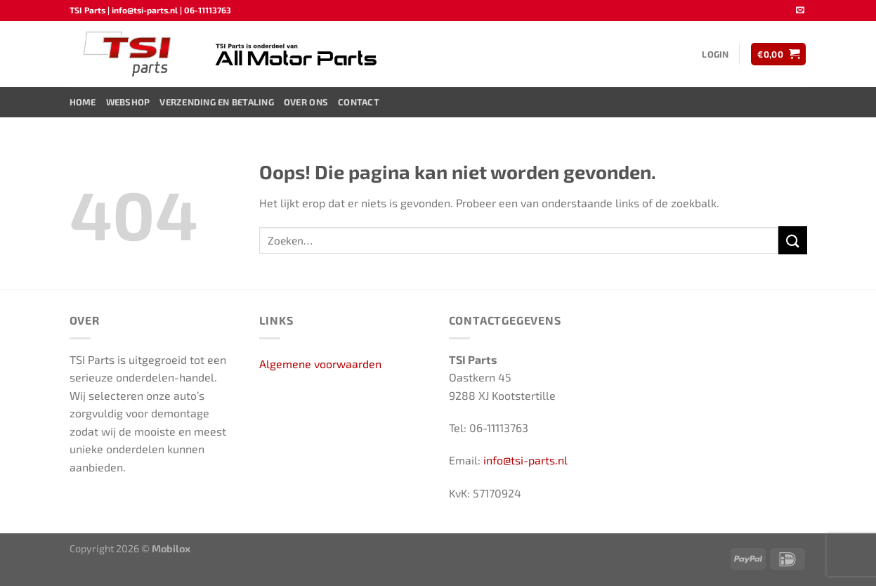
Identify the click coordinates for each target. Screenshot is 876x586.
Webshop (128, 102)
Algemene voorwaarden (320, 363)
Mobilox (171, 548)
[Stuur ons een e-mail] (800, 10)
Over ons (306, 102)
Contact (358, 102)
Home (83, 102)
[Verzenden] (792, 240)
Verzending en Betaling (216, 102)
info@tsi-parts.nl (525, 460)
